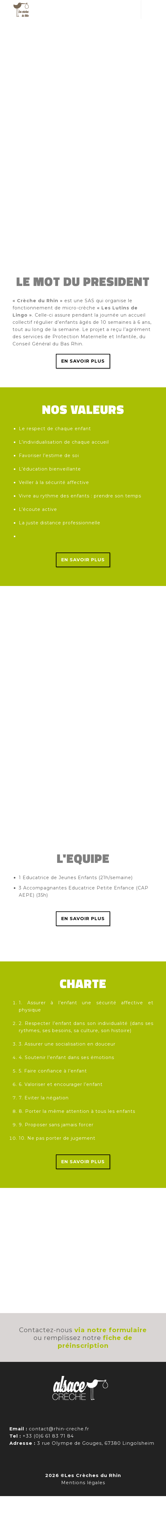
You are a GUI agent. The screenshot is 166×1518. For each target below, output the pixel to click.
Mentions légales (83, 1482)
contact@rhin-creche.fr (59, 1429)
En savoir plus (83, 361)
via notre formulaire (110, 1330)
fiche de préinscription (95, 1341)
